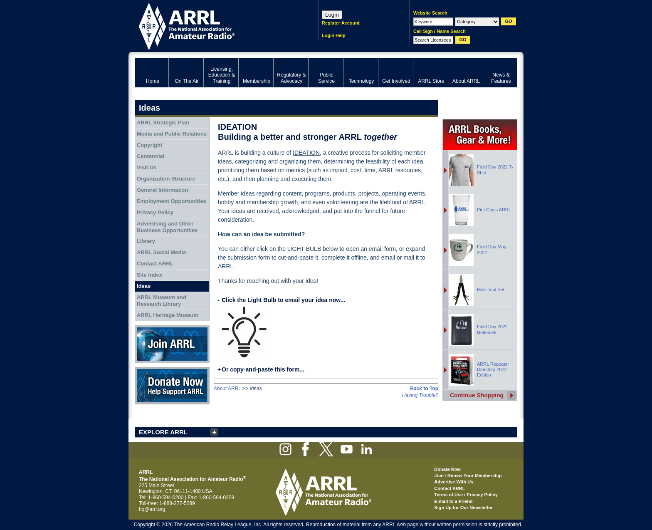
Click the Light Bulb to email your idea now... (283, 300)
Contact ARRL (155, 263)
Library (146, 241)
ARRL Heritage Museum (167, 315)
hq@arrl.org (152, 509)
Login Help (334, 35)
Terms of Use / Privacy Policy (466, 494)
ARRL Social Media (161, 252)
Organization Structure (166, 179)
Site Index (149, 275)
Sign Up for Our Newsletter (463, 507)
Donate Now (172, 385)
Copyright (149, 145)
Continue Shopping (477, 395)
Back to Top (424, 388)
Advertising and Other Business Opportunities (167, 226)
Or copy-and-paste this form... (263, 369)
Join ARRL (172, 344)
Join (439, 475)
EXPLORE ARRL (163, 432)
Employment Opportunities (171, 201)
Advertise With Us (453, 481)
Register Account (341, 22)
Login (332, 15)
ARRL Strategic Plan (163, 122)
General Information (162, 190)
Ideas (144, 286)
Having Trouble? (420, 395)
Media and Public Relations (172, 134)
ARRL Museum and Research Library (161, 300)
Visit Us (146, 167)
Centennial (150, 156)
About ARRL (227, 388)
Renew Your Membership (474, 475)
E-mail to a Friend (453, 501)
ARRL (215, 25)
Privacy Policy (155, 212)
